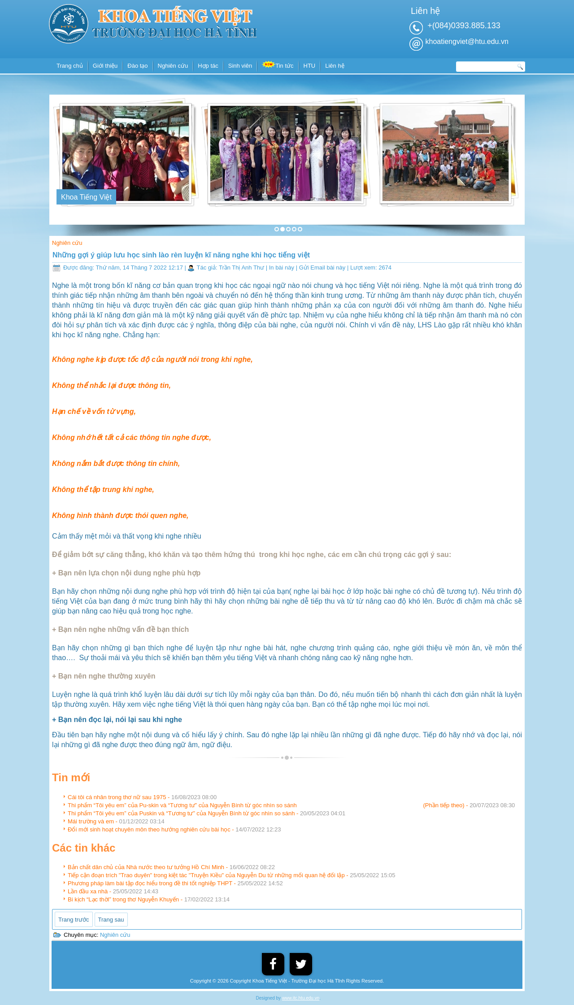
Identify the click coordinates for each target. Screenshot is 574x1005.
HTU (310, 65)
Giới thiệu (105, 65)
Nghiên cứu (173, 65)
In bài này (282, 267)
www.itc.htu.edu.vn (300, 998)
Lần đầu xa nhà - (113, 891)
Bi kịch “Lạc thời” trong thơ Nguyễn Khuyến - (149, 899)
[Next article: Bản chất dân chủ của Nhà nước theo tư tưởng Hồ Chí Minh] (111, 920)
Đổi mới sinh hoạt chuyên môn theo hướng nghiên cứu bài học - (174, 829)
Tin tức (277, 65)
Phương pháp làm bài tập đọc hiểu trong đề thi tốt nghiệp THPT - (175, 883)
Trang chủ (70, 65)
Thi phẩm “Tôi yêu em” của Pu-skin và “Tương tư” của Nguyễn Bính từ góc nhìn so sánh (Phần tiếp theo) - (291, 805)
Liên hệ (334, 65)
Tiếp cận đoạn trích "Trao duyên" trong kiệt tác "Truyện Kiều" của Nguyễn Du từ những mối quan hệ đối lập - (231, 875)
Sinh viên (240, 65)
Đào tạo (137, 65)
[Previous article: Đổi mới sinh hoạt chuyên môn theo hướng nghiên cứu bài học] (74, 919)
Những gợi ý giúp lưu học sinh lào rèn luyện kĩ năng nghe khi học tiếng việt (181, 255)
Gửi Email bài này (323, 267)
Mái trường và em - (116, 821)
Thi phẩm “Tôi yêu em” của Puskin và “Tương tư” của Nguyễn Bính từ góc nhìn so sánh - (206, 813)
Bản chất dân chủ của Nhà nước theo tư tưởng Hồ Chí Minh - (171, 867)
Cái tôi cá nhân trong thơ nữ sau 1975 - (142, 797)
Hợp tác (208, 65)
